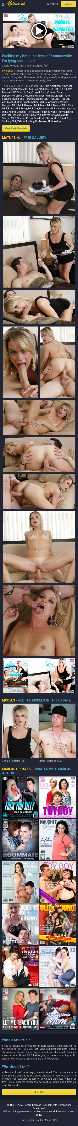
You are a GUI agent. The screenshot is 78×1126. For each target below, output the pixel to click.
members (52, 4)
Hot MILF (55, 98)
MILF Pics (67, 105)
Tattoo (21, 121)
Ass (31, 89)
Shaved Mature (59, 115)
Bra (28, 92)
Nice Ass (61, 108)
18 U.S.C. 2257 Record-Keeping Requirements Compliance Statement (39, 1107)
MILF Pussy (21, 108)
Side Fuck (39, 118)
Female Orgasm (54, 95)
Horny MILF (42, 98)
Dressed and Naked (34, 95)
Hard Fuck (18, 98)
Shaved (46, 115)
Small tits (65, 118)
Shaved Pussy (25, 118)
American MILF (19, 89)
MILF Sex (33, 108)
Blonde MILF (9, 92)
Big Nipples (66, 89)
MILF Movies (54, 105)
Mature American (49, 102)
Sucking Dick (9, 121)
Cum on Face (54, 92)
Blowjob (21, 92)
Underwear (41, 121)
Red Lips (6, 115)
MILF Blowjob (25, 105)
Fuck (67, 95)
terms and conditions (49, 1111)
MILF (14, 105)
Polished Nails (48, 111)
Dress (19, 95)
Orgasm (21, 111)
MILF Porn (7, 108)
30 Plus (44, 86)
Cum (43, 92)
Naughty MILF (47, 108)
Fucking (6, 98)
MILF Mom (40, 105)
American (55, 86)
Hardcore (30, 98)
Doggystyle (8, 95)
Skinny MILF (52, 118)
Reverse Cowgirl (21, 115)
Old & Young (9, 111)
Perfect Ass (33, 111)
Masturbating (14, 102)
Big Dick (54, 89)
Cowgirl (35, 92)
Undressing (54, 121)
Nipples (71, 108)
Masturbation (31, 102)
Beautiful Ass (41, 89)
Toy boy (30, 121)
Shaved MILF (9, 118)
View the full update (16, 128)
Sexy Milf (36, 115)
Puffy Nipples (65, 111)
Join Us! (68, 4)
